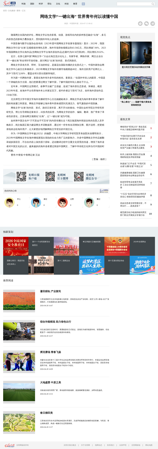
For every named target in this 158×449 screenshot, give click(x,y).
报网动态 (98, 445)
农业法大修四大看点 (129, 145)
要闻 (18, 11)
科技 (67, 4)
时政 (24, 4)
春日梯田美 (46, 412)
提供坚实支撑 (136, 139)
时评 (41, 4)
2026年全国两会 (139, 242)
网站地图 (148, 445)
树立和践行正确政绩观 (92, 242)
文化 (58, 4)
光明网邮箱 (135, 445)
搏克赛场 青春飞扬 (50, 352)
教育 (75, 4)
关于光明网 (85, 445)
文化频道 (11, 11)
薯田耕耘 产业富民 (50, 291)
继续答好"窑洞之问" (129, 127)
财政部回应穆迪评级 (136, 197)
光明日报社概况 (70, 445)
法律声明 (122, 445)
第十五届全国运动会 (116, 261)
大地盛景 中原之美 (50, 382)
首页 (5, 11)
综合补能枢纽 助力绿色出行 (55, 321)
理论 (49, 4)
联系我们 (110, 445)
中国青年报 (74, 23)
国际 (32, 4)
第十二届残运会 (64, 261)
